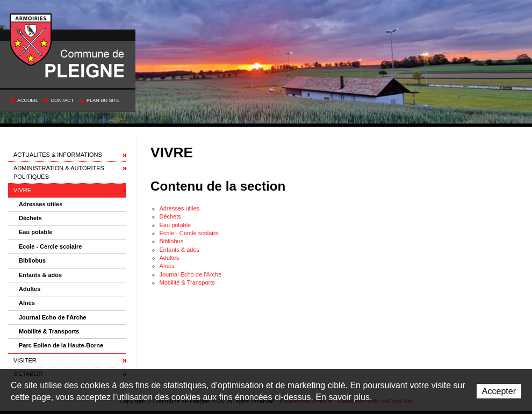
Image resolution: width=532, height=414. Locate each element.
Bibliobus (32, 260)
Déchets (30, 218)
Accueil (27, 100)
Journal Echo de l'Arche (52, 317)
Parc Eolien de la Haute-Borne (61, 345)
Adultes (29, 289)
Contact (62, 100)
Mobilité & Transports (49, 331)
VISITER (25, 360)
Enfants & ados (40, 275)
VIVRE (22, 190)
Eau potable (35, 232)
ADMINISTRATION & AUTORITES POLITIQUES (58, 172)
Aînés (27, 303)
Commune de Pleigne (31, 40)
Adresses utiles (40, 204)
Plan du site (103, 100)
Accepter (499, 391)
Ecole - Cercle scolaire (50, 246)
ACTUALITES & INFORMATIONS (57, 154)
